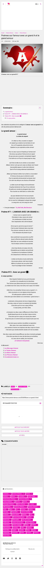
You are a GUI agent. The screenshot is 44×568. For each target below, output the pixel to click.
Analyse (5, 496)
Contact (12, 551)
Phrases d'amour (32, 506)
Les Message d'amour (11, 348)
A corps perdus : (11, 118)
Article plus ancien (22, 431)
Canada (21, 530)
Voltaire (36, 532)
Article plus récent (22, 427)
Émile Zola (6, 535)
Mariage (5, 512)
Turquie (29, 532)
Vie (31, 514)
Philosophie (15, 519)
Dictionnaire (6, 517)
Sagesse (29, 527)
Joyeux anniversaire (17, 522)
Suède (22, 532)
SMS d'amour (7, 506)
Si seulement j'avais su (12, 357)
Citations (5, 493)
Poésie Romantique (18, 517)
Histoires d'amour (24, 499)
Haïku (34, 530)
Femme (31, 509)
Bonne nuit (6, 519)
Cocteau (15, 527)
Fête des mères (26, 519)
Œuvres (18, 501)
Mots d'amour (21, 504)
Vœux (10, 509)
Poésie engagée (17, 524)
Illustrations (6, 527)
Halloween (6, 522)
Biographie (15, 512)
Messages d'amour (8, 504)
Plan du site (32, 549)
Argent (14, 530)
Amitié (25, 501)
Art (17, 509)
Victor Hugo (31, 496)
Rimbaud (5, 514)
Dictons (23, 509)
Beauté (29, 517)
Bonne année (15, 514)
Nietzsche (15, 532)
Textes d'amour (7, 501)
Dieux (27, 530)
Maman (24, 514)
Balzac (26, 524)
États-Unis (6, 530)
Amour (16, 32)
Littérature (6, 524)
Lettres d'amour (25, 512)
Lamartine (6, 532)
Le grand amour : (8, 111)
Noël (4, 509)
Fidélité (34, 524)
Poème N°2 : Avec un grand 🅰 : (13, 116)
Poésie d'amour (23, 32)
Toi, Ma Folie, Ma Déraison (24, 207)
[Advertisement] (22, 18)
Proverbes (21, 496)
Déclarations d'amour (9, 499)
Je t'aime (31, 504)
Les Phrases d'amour (11, 355)
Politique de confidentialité (12, 549)
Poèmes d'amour (9, 32)
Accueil (2, 32)
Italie (22, 527)
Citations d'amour (19, 506)
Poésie (28, 493)
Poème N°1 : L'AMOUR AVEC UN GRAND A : (16, 114)
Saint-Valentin (30, 522)
